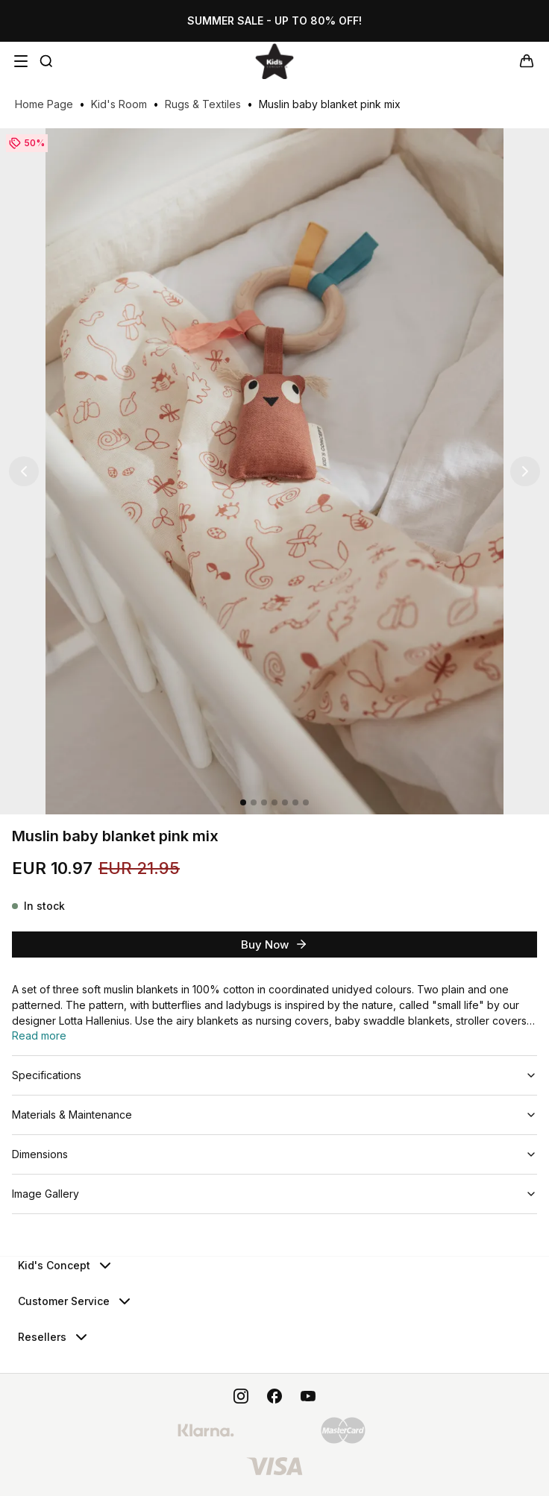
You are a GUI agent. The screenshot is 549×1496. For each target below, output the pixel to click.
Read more (39, 1035)
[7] (306, 802)
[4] (274, 802)
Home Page (44, 104)
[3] (264, 802)
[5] (285, 802)
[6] (295, 802)
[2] (254, 802)
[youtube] (308, 1396)
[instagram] (240, 1396)
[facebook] (274, 1396)
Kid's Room (119, 104)
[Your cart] (526, 61)
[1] (243, 802)
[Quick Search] (46, 61)
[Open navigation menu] (21, 61)
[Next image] (525, 471)
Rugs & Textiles (203, 104)
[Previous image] (24, 471)
